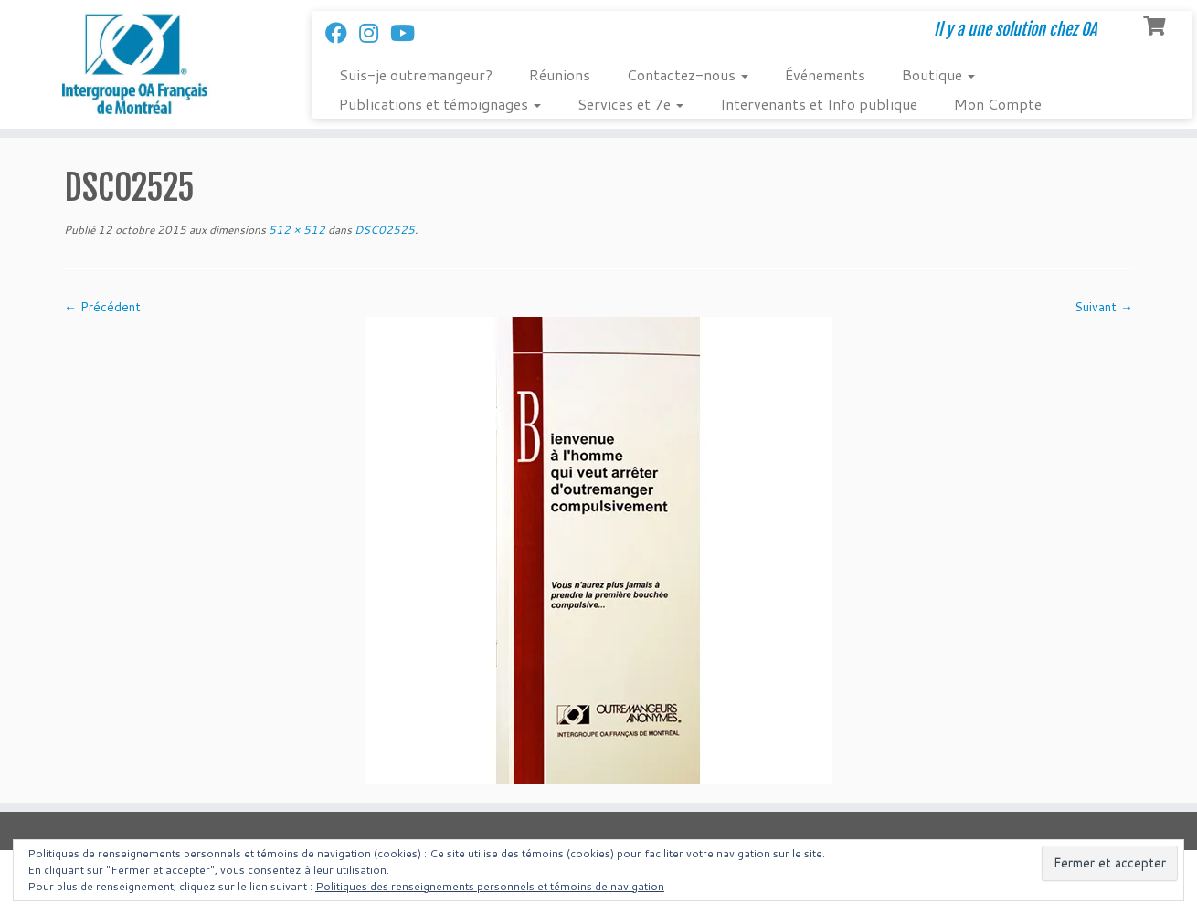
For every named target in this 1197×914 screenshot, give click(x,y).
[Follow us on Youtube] (408, 32)
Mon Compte (998, 103)
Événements (825, 74)
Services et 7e (630, 103)
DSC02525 (383, 229)
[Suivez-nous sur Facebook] (342, 32)
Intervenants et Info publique (818, 103)
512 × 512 (295, 229)
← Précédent (102, 307)
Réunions (559, 74)
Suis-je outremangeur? (416, 74)
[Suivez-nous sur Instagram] (374, 32)
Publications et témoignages (440, 103)
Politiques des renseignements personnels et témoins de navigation (489, 886)
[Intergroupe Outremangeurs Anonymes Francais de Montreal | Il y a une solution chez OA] (138, 64)
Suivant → (1104, 307)
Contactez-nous (687, 74)
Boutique (938, 74)
